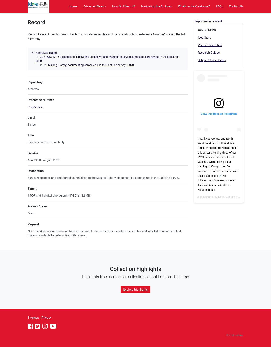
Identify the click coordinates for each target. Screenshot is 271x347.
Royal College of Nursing (233, 196)
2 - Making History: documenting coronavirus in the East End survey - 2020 (89, 65)
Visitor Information (210, 45)
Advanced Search (95, 6)
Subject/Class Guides (212, 60)
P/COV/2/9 (35, 106)
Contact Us (236, 6)
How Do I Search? (123, 6)
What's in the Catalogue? (194, 6)
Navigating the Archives (156, 6)
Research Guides (209, 52)
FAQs (219, 6)
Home (73, 6)
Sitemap (33, 317)
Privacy (46, 317)
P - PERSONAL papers (44, 52)
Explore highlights (135, 289)
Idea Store (204, 37)
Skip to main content (208, 21)
